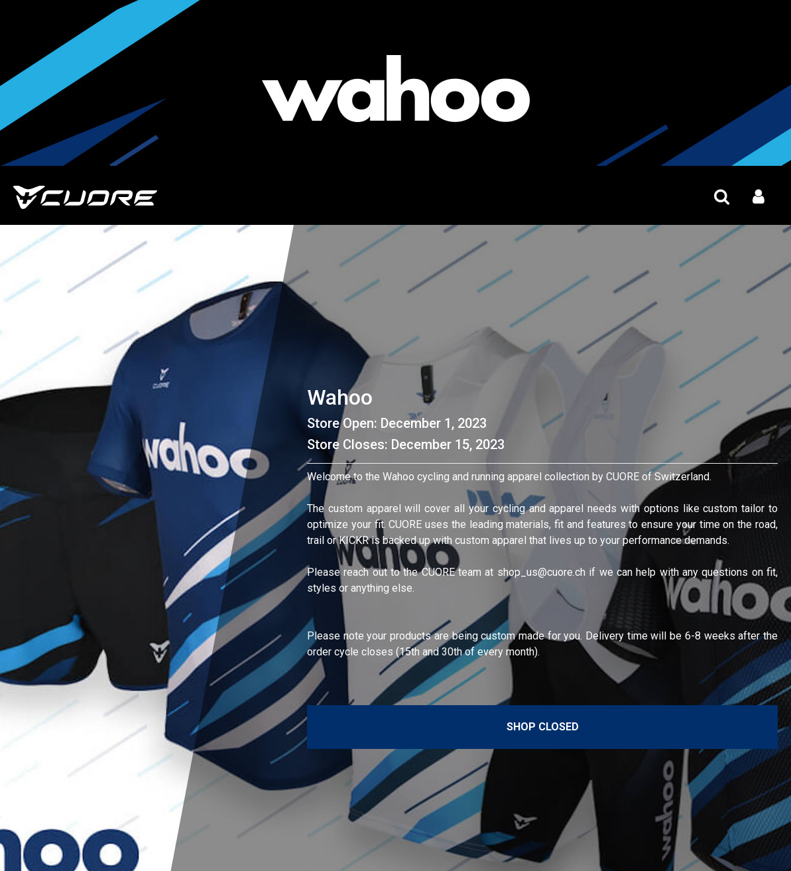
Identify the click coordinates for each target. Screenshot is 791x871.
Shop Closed (543, 726)
